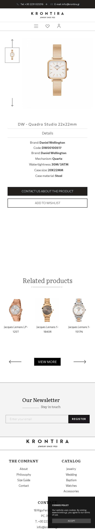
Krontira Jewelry (47, 15)
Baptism (71, 480)
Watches (71, 485)
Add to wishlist (47, 203)
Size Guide (23, 480)
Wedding (71, 474)
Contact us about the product (47, 191)
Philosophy (23, 474)
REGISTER (79, 418)
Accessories (71, 491)
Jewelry (71, 469)
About (24, 469)
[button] (15, 361)
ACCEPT (71, 520)
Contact (24, 485)
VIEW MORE (47, 362)
